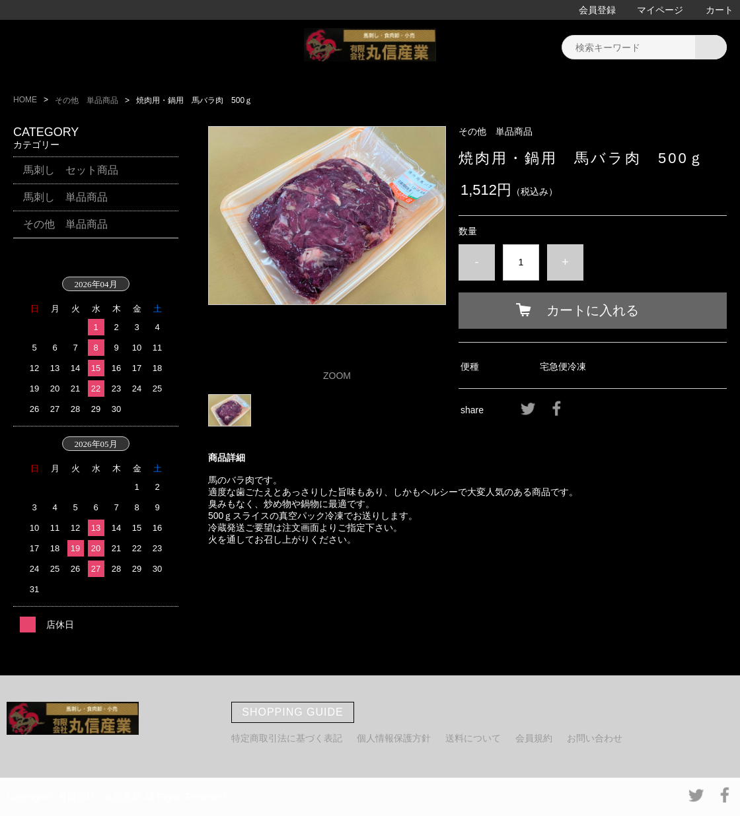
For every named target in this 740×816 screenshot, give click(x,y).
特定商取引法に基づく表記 (286, 738)
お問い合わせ (594, 738)
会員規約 (533, 738)
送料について (473, 738)
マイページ (660, 10)
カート (719, 10)
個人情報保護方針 (394, 738)
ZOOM (337, 375)
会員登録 (597, 10)
